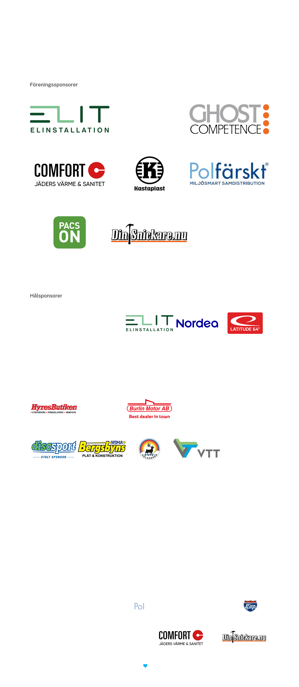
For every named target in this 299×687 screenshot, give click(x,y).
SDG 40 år (212, 21)
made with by (149, 665)
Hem (82, 21)
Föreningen (138, 21)
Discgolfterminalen (105, 21)
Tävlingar (163, 21)
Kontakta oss (189, 21)
